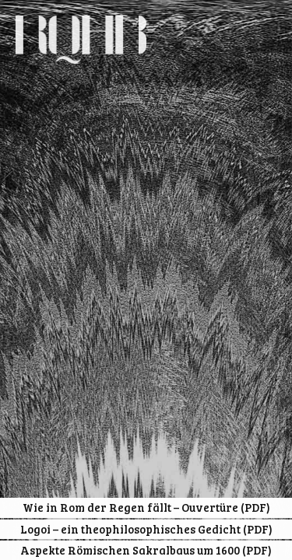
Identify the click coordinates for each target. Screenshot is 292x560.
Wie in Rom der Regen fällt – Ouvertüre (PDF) (146, 507)
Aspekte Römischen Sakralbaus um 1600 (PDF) (146, 550)
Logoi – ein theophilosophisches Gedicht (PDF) (146, 529)
